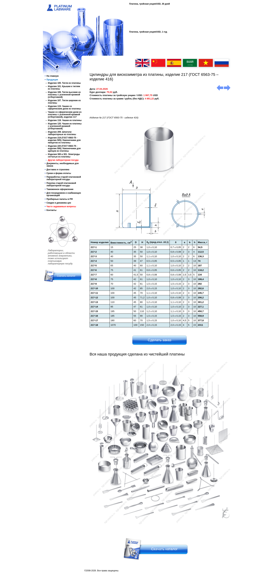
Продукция (52, 79)
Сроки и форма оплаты (58, 173)
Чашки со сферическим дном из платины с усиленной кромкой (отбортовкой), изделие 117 (64, 114)
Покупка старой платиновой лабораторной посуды (61, 184)
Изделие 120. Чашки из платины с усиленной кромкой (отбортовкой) (64, 126)
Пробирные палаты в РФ (59, 199)
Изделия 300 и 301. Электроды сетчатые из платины (64, 155)
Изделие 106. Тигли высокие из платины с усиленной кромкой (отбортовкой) (64, 94)
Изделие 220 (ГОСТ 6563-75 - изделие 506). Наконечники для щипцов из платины (64, 148)
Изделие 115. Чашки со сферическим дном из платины (64, 107)
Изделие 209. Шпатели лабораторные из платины (62, 133)
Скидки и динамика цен (58, 203)
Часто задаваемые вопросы (61, 206)
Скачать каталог (66, 275)
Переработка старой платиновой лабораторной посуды (63, 178)
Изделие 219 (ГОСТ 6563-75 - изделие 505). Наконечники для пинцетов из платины (64, 140)
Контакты (51, 210)
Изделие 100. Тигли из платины (64, 83)
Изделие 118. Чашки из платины (64, 120)
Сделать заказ (159, 340)
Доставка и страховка (57, 169)
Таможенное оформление (59, 189)
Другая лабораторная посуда (63, 160)
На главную (52, 76)
